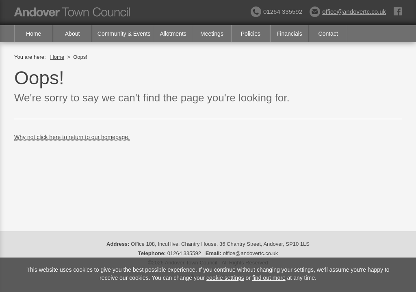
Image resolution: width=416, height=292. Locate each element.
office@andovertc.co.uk (348, 11)
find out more (269, 278)
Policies (250, 33)
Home (33, 33)
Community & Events (124, 33)
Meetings (211, 33)
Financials (289, 33)
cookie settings (225, 278)
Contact (328, 33)
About (72, 33)
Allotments (173, 33)
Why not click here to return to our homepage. (72, 137)
